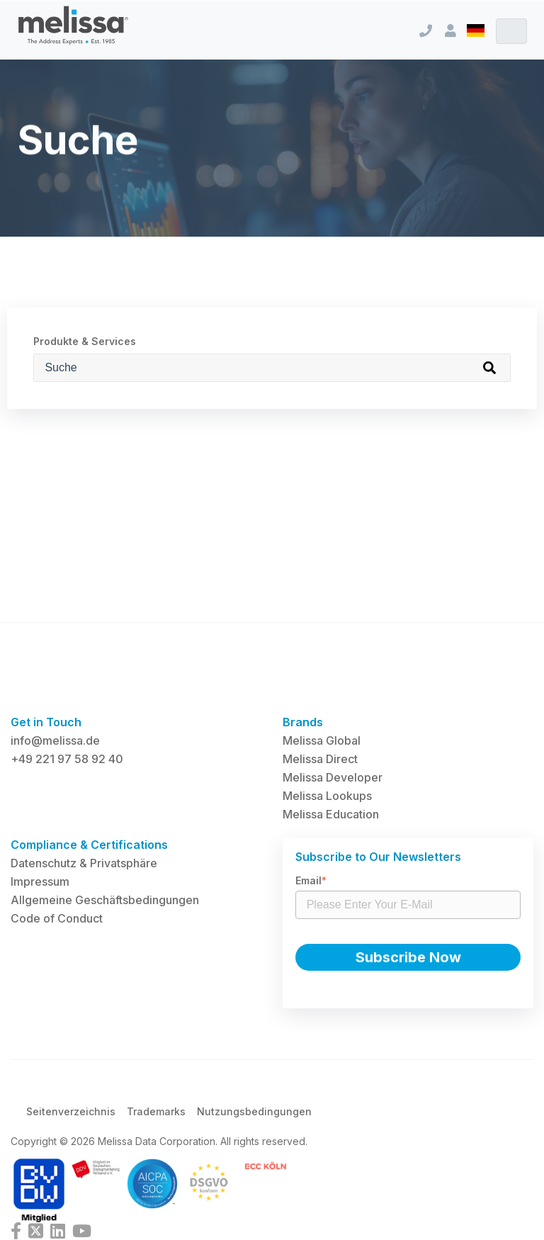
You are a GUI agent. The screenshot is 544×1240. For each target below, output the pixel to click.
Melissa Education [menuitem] (331, 814)
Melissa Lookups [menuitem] (327, 796)
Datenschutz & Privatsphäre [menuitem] (84, 863)
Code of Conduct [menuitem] (57, 918)
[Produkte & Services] (271, 368)
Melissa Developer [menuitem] (332, 777)
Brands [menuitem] (303, 722)
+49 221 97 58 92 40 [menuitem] (67, 759)
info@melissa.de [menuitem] (55, 740)
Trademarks (156, 1111)
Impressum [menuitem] (40, 881)
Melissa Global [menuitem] (322, 740)
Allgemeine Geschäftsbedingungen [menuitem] (105, 900)
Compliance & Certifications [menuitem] (89, 845)
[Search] (489, 368)
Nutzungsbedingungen (254, 1111)
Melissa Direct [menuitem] (320, 759)
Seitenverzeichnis (70, 1111)
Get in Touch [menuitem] (46, 722)
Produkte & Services (84, 341)
